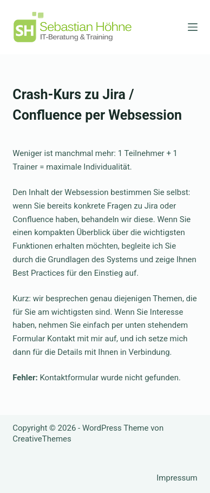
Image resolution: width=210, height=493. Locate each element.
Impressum (176, 478)
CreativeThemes (41, 439)
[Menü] (193, 27)
